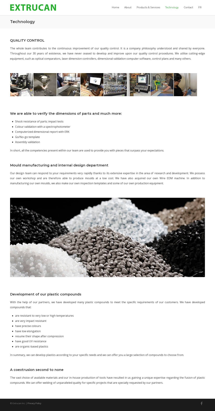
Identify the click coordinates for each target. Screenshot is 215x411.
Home (115, 7)
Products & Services (148, 7)
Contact (188, 7)
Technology (172, 7)
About (128, 7)
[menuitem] (200, 7)
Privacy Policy (34, 403)
